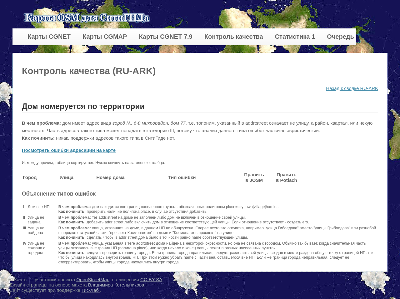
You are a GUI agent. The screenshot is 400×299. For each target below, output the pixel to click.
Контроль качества (233, 36)
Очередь (340, 36)
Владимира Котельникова (116, 284)
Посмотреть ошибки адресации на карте (69, 150)
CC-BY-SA (151, 279)
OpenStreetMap (92, 279)
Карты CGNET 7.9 (165, 36)
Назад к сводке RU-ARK (352, 88)
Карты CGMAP (104, 36)
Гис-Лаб (91, 290)
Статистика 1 (295, 36)
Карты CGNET (49, 36)
